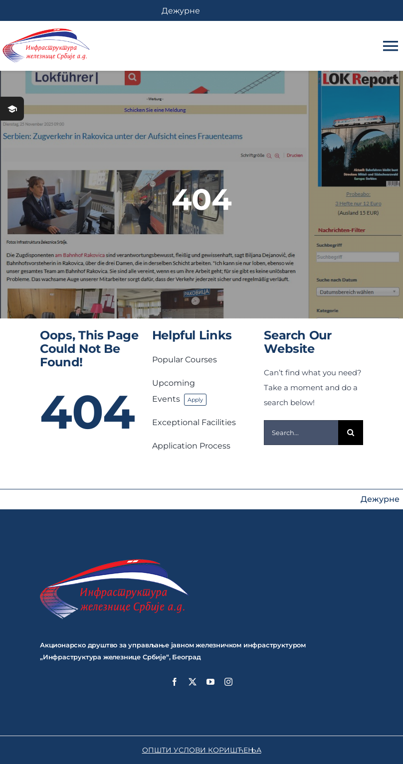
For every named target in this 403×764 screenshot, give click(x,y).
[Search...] (301, 432)
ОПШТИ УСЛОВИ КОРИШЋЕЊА (201, 750)
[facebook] (175, 682)
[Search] (350, 432)
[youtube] (210, 682)
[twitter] (193, 682)
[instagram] (228, 682)
